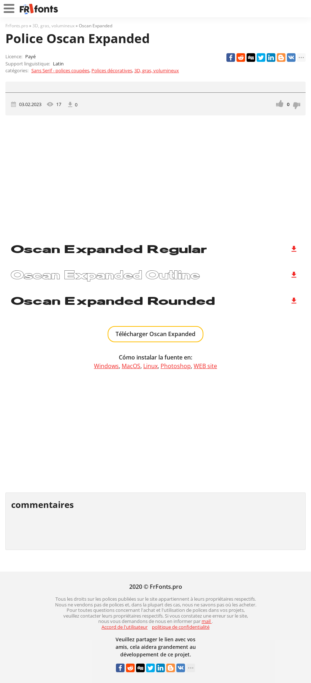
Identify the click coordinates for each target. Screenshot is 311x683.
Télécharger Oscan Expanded (155, 334)
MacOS (131, 366)
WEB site (205, 366)
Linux (150, 366)
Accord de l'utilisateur (125, 627)
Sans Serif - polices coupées (60, 70)
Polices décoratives (111, 70)
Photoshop (176, 366)
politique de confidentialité (180, 627)
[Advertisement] (155, 176)
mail (207, 621)
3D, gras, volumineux (156, 70)
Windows (106, 366)
